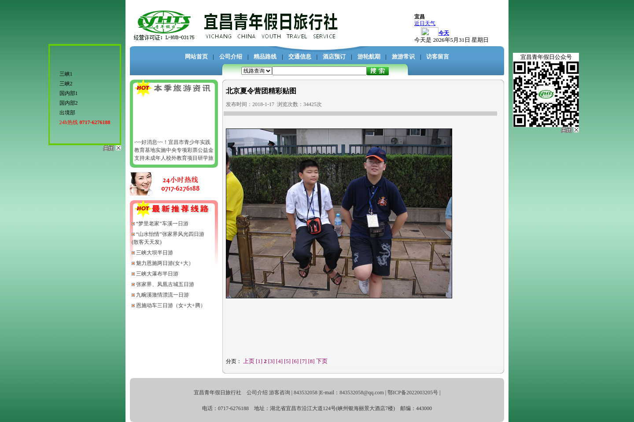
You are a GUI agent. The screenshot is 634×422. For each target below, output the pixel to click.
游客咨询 (279, 392)
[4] (279, 361)
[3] (271, 361)
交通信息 (299, 56)
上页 (248, 361)
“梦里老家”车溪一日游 (162, 223)
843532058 (305, 392)
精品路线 (265, 56)
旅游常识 (403, 56)
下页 (322, 361)
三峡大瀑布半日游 (157, 274)
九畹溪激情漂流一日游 (162, 295)
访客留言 (437, 56)
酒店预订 (334, 56)
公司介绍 (230, 56)
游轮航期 (369, 56)
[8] (311, 361)
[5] (287, 361)
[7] (303, 361)
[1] (259, 361)
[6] (295, 361)
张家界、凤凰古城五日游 (165, 284)
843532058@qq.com (361, 392)
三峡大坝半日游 (154, 253)
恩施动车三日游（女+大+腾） (171, 305)
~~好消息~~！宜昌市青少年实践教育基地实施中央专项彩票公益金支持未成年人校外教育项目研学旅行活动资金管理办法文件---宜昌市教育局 (174, 159)
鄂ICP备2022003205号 (412, 392)
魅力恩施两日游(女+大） (165, 263)
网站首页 (196, 56)
